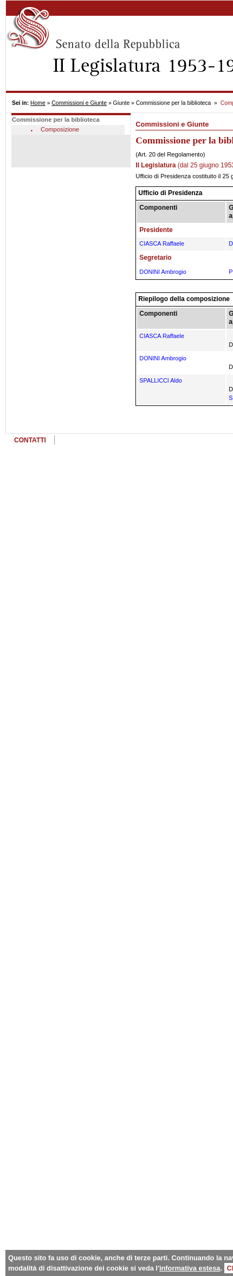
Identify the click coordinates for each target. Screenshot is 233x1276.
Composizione (60, 129)
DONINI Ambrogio (162, 271)
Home (38, 103)
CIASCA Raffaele (161, 243)
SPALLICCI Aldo (160, 380)
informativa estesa (189, 1268)
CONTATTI (30, 440)
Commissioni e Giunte (79, 103)
